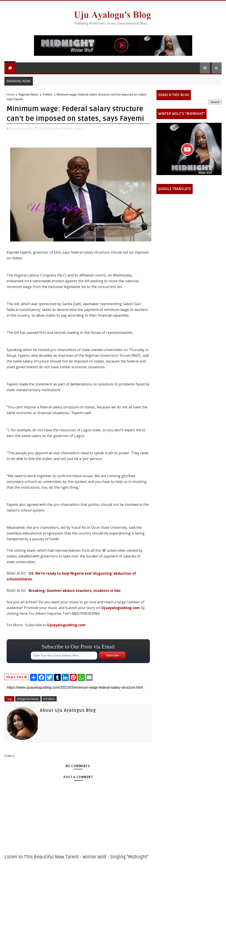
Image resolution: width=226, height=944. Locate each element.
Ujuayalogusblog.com (120, 607)
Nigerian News (28, 94)
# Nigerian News (28, 699)
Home (11, 94)
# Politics (49, 699)
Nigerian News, (63, 128)
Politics (47, 94)
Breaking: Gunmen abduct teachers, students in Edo (75, 590)
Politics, (78, 128)
